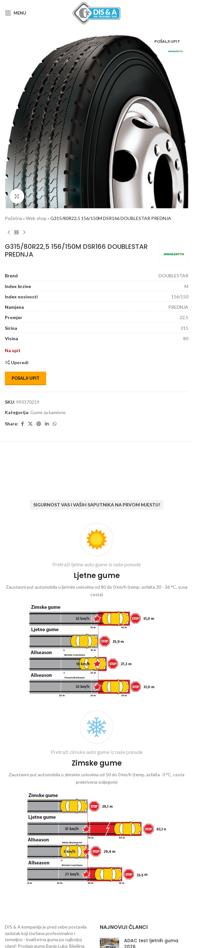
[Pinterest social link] (39, 424)
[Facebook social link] (22, 424)
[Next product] (24, 232)
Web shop (36, 218)
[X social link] (30, 424)
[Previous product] (9, 232)
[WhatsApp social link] (54, 424)
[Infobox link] (96, 611)
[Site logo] (96, 12)
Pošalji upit (25, 378)
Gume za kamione (48, 412)
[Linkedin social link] (47, 424)
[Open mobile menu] (15, 12)
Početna (13, 218)
